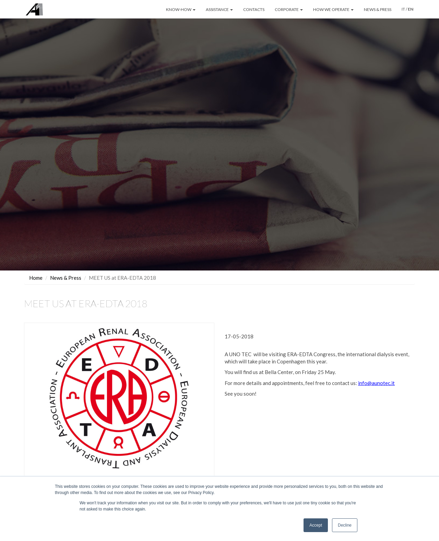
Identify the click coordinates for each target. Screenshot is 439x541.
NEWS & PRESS (377, 9)
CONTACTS (253, 9)
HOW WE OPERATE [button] (333, 9)
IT (403, 9)
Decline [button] (345, 525)
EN (410, 9)
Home (36, 278)
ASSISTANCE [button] (219, 9)
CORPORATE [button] (289, 9)
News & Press (65, 278)
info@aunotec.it (376, 383)
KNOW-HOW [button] (180, 9)
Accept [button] (315, 525)
